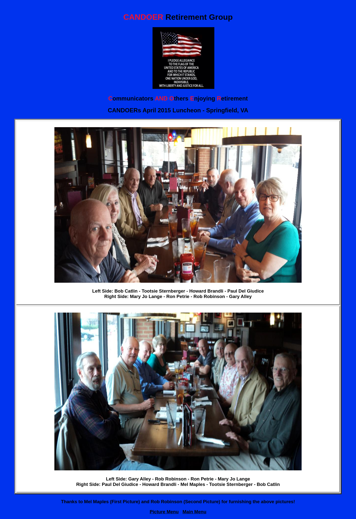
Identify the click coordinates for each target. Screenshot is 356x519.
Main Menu (194, 511)
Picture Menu (164, 511)
